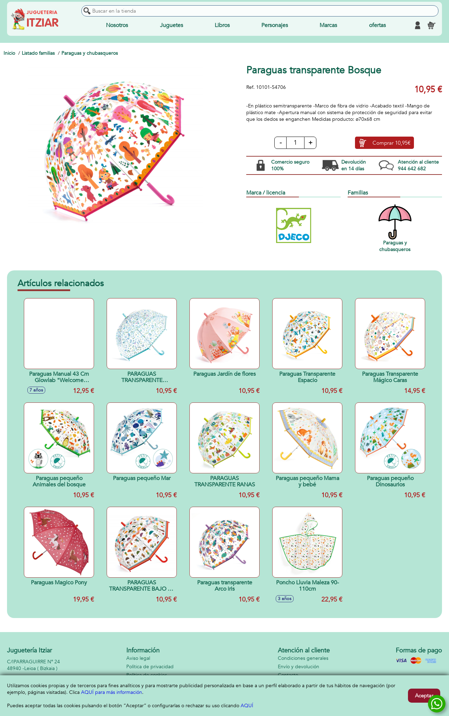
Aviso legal (138, 658)
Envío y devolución (298, 666)
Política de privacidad (150, 666)
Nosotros (117, 25)
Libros (222, 25)
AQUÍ (247, 705)
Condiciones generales (303, 658)
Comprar (391, 142)
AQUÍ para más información (111, 692)
